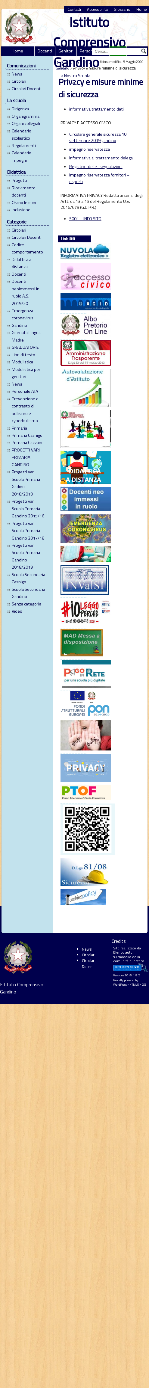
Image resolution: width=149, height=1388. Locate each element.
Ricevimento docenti (24, 191)
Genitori (65, 51)
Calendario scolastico (21, 134)
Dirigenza (20, 108)
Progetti (19, 180)
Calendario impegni (21, 156)
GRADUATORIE (25, 347)
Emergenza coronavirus (22, 314)
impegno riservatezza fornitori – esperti (99, 178)
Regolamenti (24, 145)
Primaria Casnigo (27, 435)
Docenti (45, 51)
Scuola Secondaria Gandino (28, 593)
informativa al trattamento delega (101, 158)
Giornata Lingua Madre (26, 336)
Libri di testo (23, 354)
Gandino (19, 325)
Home (17, 51)
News (17, 74)
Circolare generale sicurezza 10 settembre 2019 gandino (97, 137)
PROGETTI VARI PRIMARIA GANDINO (26, 457)
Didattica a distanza (21, 263)
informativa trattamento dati (96, 109)
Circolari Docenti (27, 88)
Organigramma (25, 116)
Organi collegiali (26, 123)
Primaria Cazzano (28, 442)
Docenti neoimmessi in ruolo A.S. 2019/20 (25, 292)
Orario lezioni (24, 202)
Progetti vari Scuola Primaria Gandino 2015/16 (28, 508)
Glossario (122, 9)
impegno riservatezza (89, 149)
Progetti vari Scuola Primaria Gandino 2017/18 (28, 530)
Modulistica (22, 362)
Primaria (19, 428)
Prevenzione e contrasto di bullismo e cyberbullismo (25, 409)
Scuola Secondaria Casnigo (28, 578)
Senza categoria (26, 604)
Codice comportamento (27, 248)
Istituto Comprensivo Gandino (89, 42)
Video (17, 611)
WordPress (120, 984)
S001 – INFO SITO (85, 218)
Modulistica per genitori (26, 373)
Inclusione (21, 209)
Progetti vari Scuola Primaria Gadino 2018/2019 (26, 483)
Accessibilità (97, 9)
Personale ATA (25, 391)
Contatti (74, 9)
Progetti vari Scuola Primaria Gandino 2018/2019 (26, 556)
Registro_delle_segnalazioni (96, 166)
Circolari (19, 81)
